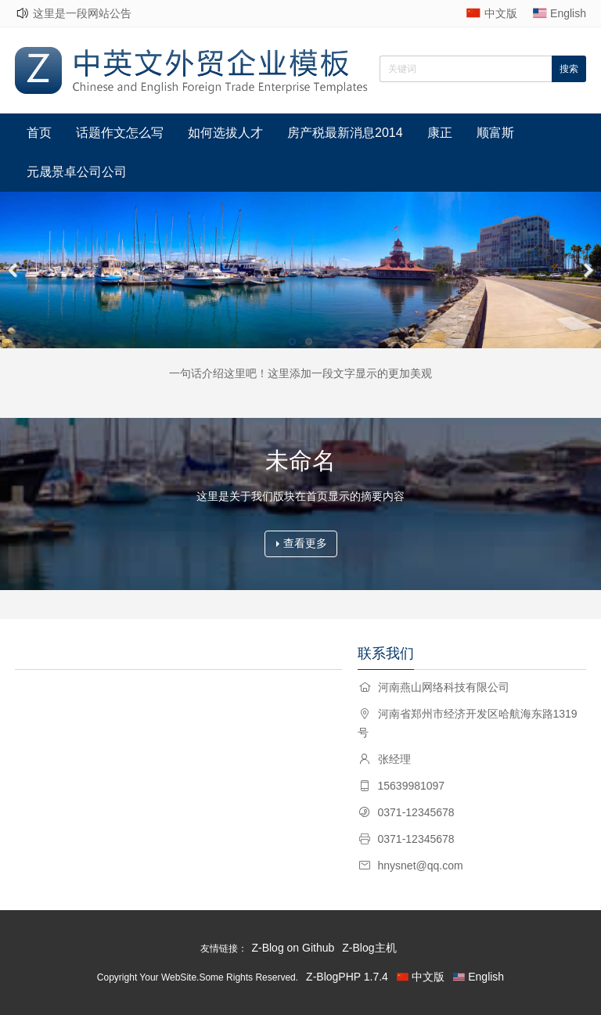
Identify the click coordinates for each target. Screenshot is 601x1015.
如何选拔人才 (225, 132)
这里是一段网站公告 (82, 13)
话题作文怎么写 (120, 132)
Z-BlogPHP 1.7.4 (347, 976)
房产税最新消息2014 (345, 132)
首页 (39, 132)
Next (585, 270)
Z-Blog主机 (369, 947)
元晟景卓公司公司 (77, 171)
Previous (15, 270)
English (568, 13)
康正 (439, 132)
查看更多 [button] (301, 543)
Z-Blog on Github (292, 947)
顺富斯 (495, 132)
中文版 (500, 13)
